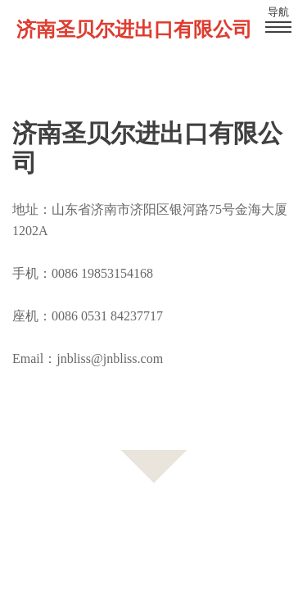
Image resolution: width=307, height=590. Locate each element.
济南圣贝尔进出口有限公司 (134, 30)
